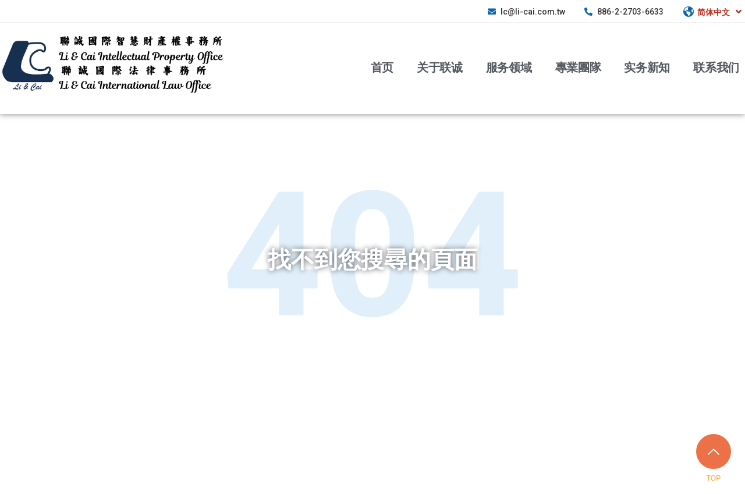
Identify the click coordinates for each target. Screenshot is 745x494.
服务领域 (509, 67)
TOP (714, 478)
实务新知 (647, 67)
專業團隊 (578, 67)
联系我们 (716, 67)
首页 (382, 67)
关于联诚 (440, 67)
